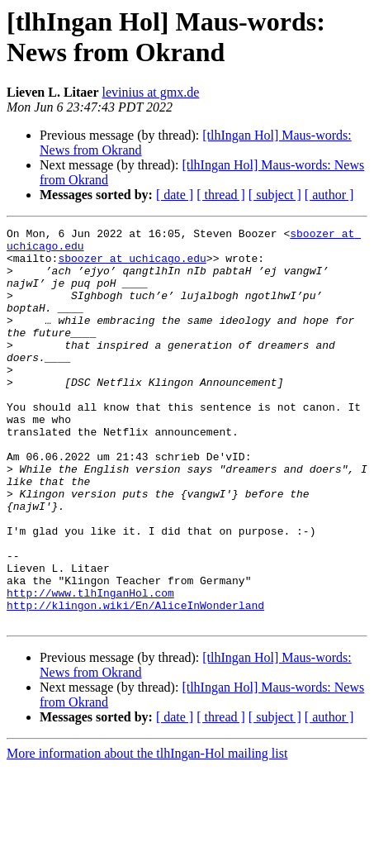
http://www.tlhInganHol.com (90, 666)
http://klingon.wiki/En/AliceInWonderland (135, 681)
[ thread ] (220, 195)
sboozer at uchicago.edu (132, 265)
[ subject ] (275, 195)
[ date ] (174, 195)
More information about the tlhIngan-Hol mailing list (147, 833)
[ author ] (329, 195)
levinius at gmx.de (151, 92)
